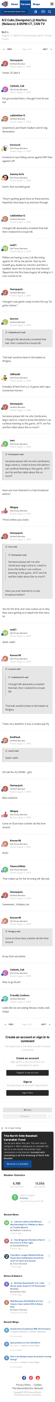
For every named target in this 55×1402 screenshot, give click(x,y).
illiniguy (14, 507)
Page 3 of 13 (27, 49)
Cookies (38, 1384)
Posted (20, 66)
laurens (14, 319)
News (14, 4)
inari (12, 440)
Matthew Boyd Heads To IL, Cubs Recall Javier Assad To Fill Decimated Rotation (27, 1286)
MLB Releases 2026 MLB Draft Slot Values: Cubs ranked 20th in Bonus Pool (26, 1304)
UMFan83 (15, 374)
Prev (9, 49)
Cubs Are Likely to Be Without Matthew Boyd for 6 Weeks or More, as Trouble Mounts (27, 1224)
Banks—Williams (38, 1332)
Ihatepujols (16, 60)
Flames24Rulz (17, 866)
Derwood (15, 145)
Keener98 (15, 655)
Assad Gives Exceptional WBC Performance (30, 1329)
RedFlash (15, 737)
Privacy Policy (23, 1384)
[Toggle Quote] (6, 332)
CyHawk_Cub (17, 86)
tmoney (24, 1198)
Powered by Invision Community (27, 1395)
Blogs (36, 4)
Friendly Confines (19, 995)
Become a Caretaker (17, 1163)
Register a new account (27, 1072)
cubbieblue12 (17, 115)
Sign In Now (27, 1093)
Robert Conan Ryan (30, 1345)
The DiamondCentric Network (27, 1388)
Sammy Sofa (17, 174)
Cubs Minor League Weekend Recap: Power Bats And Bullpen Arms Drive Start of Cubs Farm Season (27, 1258)
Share (27, 1110)
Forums (25, 4)
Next (45, 49)
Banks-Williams (20, 1332)
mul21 (13, 245)
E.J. (7, 32)
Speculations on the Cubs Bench (25, 1342)
